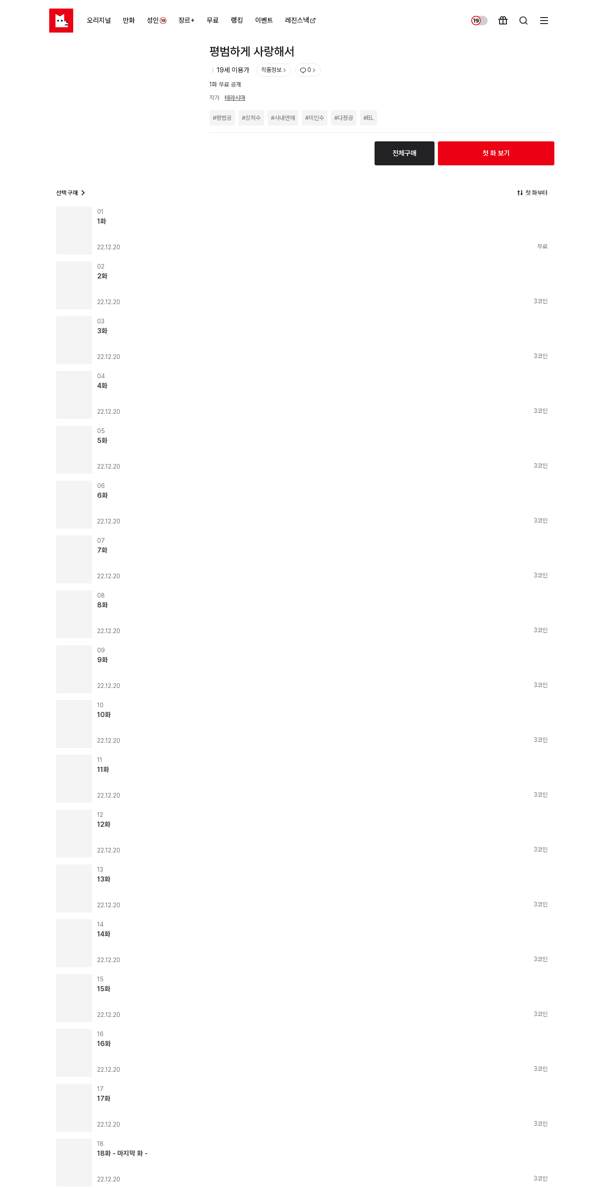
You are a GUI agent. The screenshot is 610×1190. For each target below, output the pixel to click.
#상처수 (251, 117)
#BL (368, 117)
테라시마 (235, 97)
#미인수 (314, 117)
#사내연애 (283, 117)
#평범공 (222, 117)
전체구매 (405, 153)
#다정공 (343, 117)
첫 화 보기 (496, 153)
